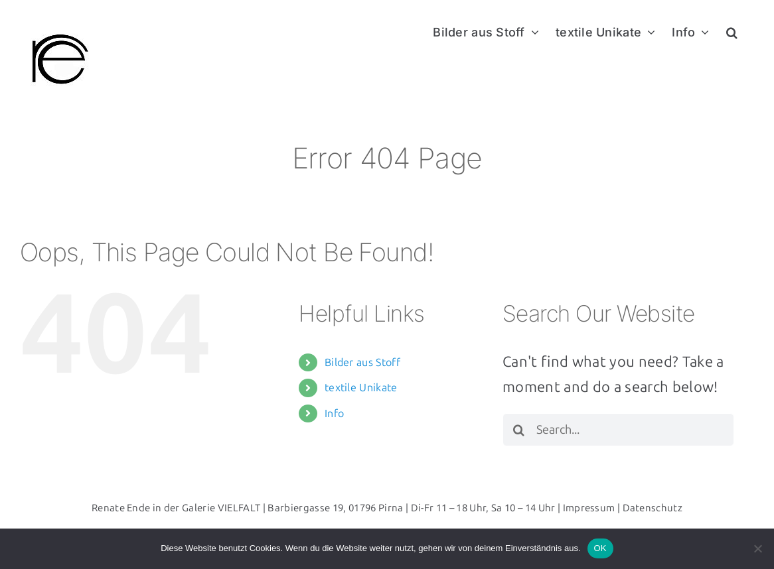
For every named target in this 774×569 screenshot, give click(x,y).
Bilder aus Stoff (362, 362)
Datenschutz (653, 508)
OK (600, 548)
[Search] (519, 429)
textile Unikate (361, 387)
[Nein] (757, 548)
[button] (731, 31)
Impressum (589, 508)
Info (334, 413)
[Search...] (618, 429)
